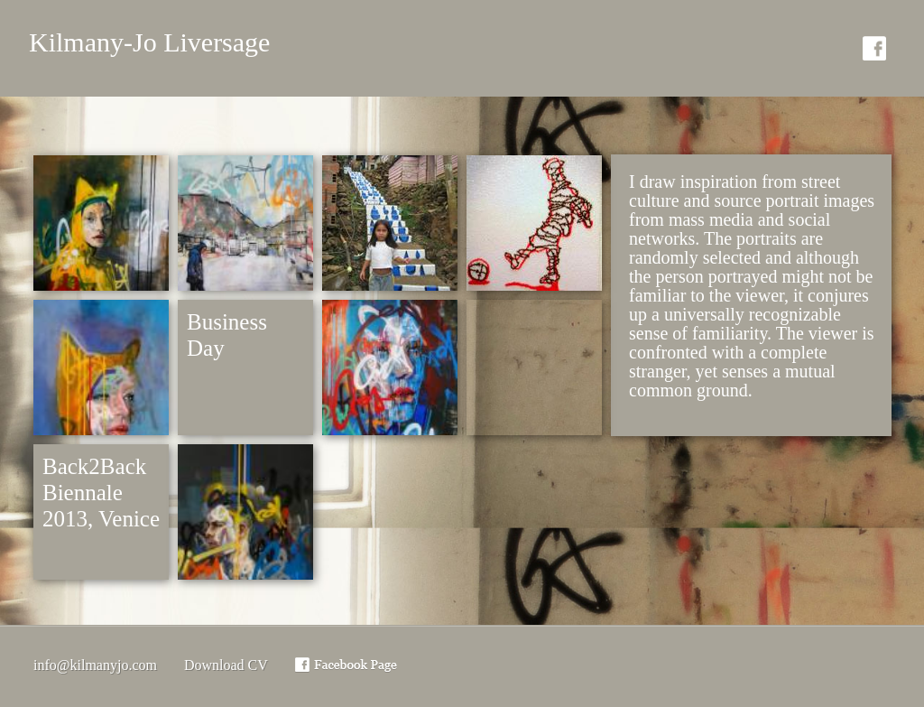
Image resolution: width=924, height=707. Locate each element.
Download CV (226, 665)
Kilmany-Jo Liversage (149, 42)
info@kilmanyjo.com (95, 665)
